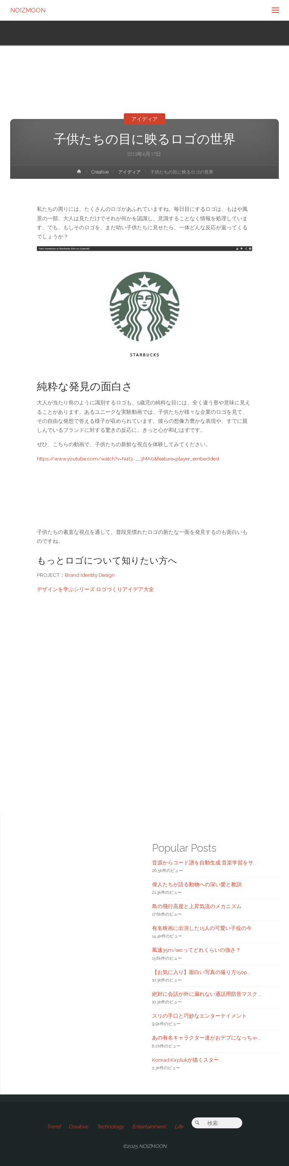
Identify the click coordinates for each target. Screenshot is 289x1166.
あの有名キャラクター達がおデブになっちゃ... (206, 1038)
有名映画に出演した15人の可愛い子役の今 (202, 928)
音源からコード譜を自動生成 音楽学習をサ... (204, 863)
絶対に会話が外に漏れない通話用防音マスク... (206, 994)
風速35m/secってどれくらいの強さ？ (196, 950)
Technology (110, 1126)
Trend (53, 1126)
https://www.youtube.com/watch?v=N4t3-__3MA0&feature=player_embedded (128, 459)
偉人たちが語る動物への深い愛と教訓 (197, 884)
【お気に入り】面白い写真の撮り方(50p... (201, 972)
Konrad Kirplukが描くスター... (187, 1060)
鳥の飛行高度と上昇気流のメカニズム (197, 906)
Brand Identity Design (90, 575)
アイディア (144, 119)
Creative (100, 172)
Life (179, 1126)
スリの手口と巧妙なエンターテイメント (199, 1016)
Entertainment (149, 1126)
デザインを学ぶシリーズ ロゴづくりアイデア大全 (95, 589)
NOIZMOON (28, 10)
